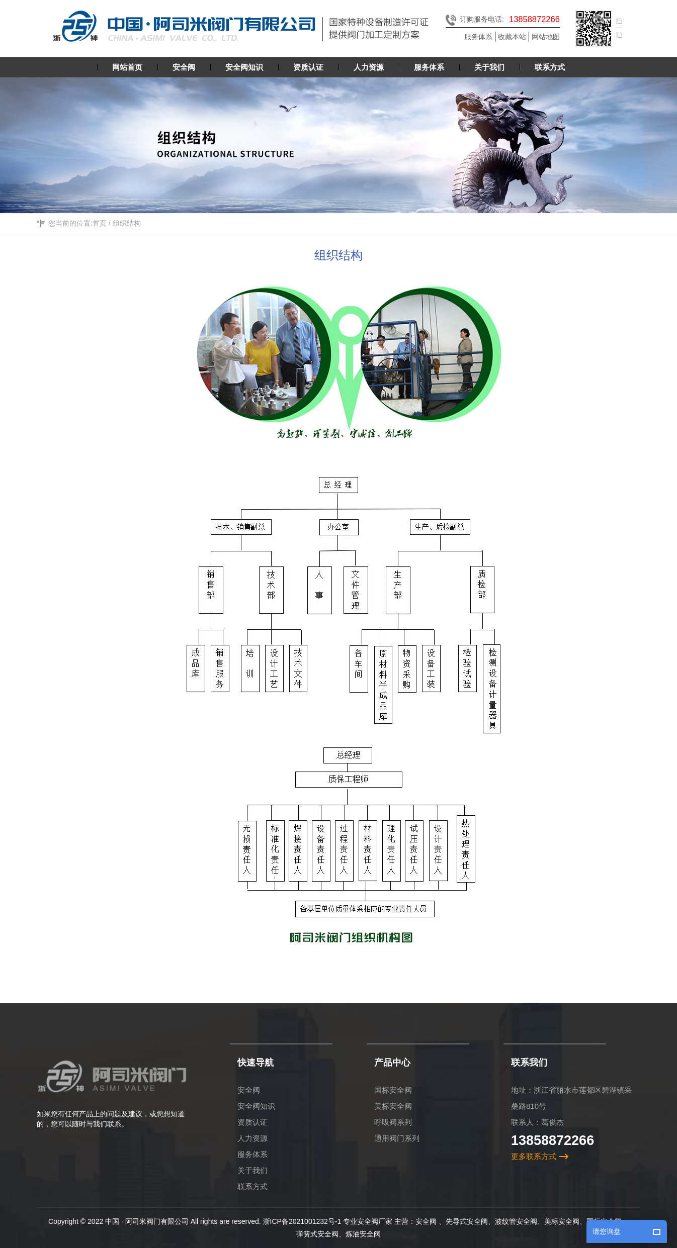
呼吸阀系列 (393, 1122)
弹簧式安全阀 (317, 1234)
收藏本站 (512, 37)
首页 (100, 224)
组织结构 (127, 224)
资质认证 (252, 1122)
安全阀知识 (256, 1106)
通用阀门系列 (396, 1138)
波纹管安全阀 (516, 1221)
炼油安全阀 (363, 1234)
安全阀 (248, 1090)
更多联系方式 (533, 1156)
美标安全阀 (393, 1106)
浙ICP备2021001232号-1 (302, 1221)
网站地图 (546, 37)
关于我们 (252, 1170)
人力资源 (252, 1138)
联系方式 (252, 1186)
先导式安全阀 (467, 1221)
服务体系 (478, 37)
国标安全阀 (393, 1090)
